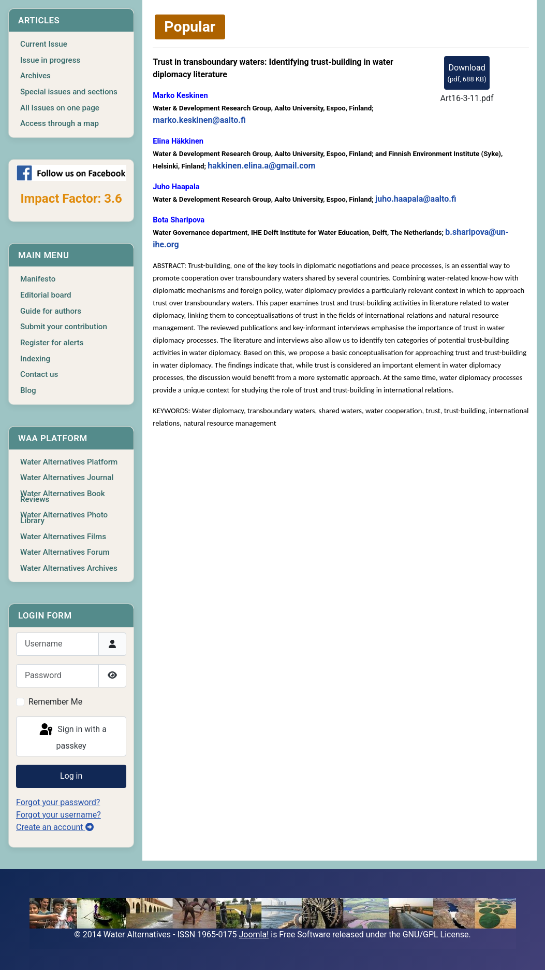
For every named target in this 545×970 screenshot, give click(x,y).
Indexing (35, 358)
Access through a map (59, 123)
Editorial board (45, 295)
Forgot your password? (58, 802)
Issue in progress (50, 60)
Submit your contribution (63, 326)
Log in (71, 776)
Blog (28, 390)
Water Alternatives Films (63, 536)
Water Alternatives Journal (66, 477)
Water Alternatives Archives (68, 568)
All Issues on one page (59, 108)
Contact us (39, 374)
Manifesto (37, 279)
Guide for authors (50, 311)
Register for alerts (51, 342)
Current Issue (43, 44)
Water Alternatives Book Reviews (62, 496)
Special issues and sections (68, 91)
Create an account (55, 827)
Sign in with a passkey (72, 736)
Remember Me (55, 702)
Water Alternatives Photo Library (64, 517)
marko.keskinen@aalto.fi (199, 120)
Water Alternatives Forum (65, 552)
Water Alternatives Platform (68, 462)
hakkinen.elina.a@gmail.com (261, 166)
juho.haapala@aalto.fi (415, 199)
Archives (35, 75)
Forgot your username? (58, 815)
